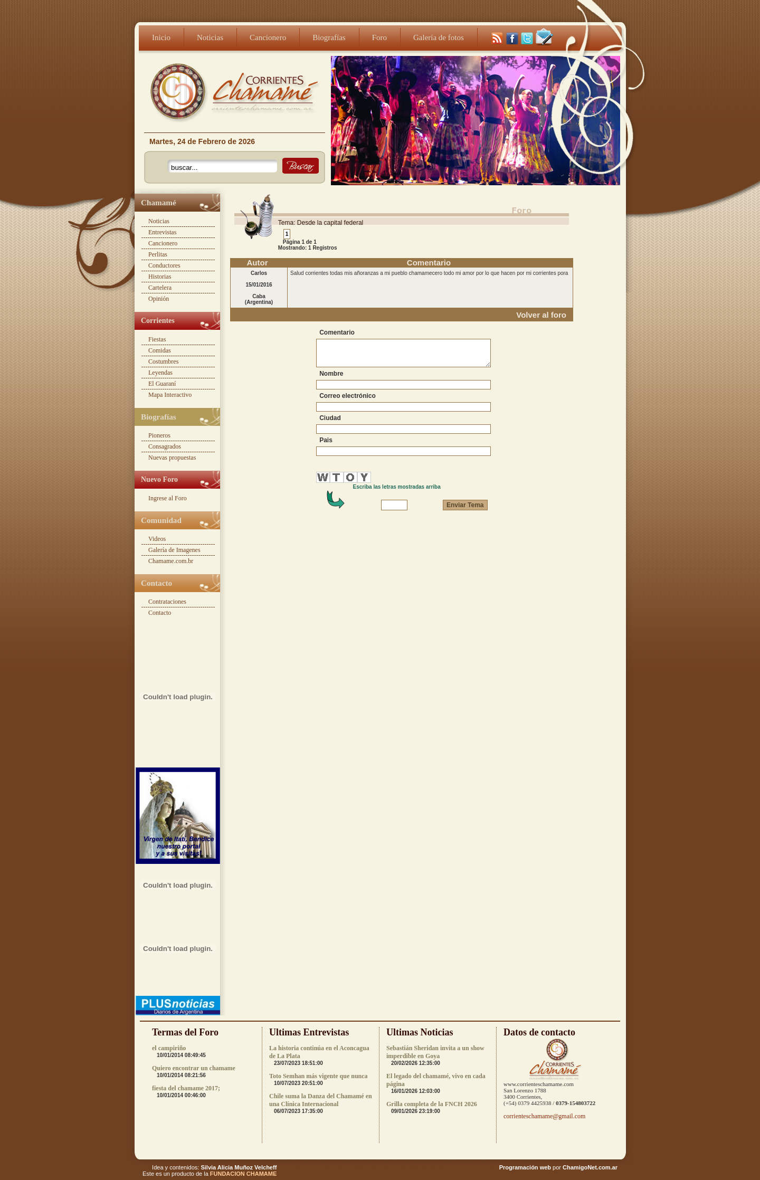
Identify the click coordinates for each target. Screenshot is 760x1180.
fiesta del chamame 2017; (186, 1088)
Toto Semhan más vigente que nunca (318, 1076)
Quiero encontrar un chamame (193, 1068)
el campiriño (169, 1048)
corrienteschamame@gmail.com (544, 1116)
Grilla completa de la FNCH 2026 (431, 1104)
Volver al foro (541, 314)
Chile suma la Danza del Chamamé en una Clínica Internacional (320, 1100)
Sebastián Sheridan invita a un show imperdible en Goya (435, 1052)
